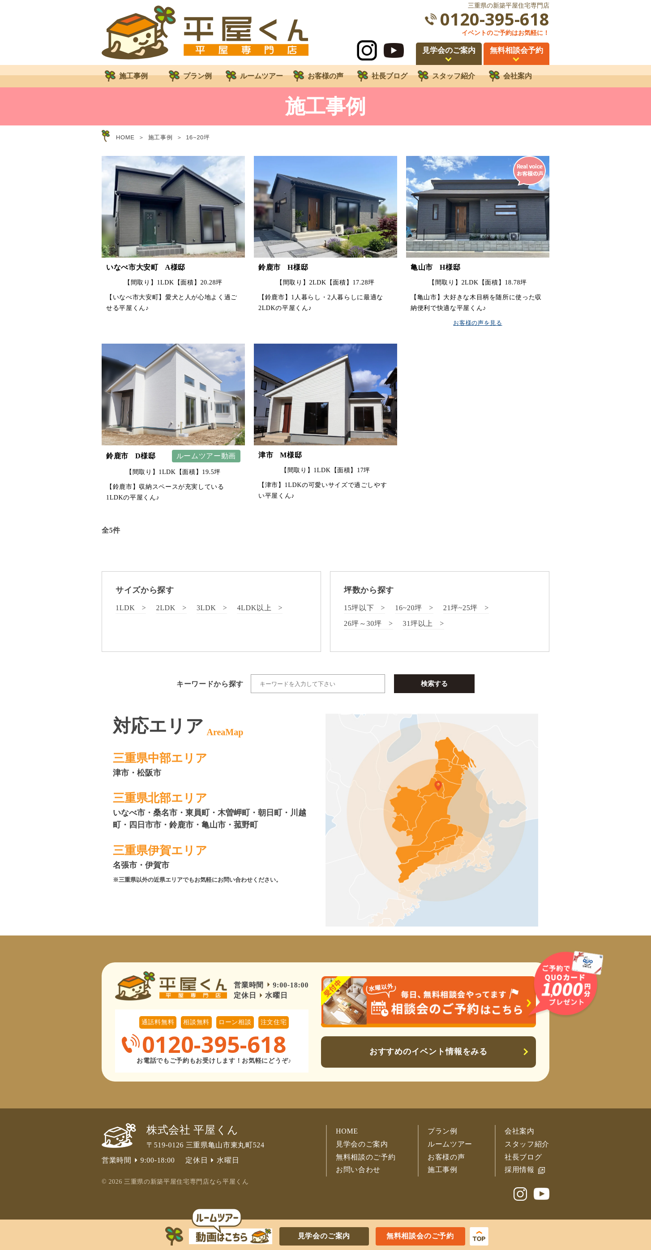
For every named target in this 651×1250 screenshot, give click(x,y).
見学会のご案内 (362, 1144)
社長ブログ (523, 1157)
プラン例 (443, 1131)
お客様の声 (446, 1157)
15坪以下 (359, 608)
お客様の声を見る (477, 322)
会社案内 (520, 1131)
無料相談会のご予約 (420, 1236)
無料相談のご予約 (365, 1157)
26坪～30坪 (363, 623)
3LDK (206, 608)
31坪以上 (418, 623)
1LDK (125, 608)
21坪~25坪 (460, 608)
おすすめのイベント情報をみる (428, 1051)
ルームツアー (450, 1144)
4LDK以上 (254, 608)
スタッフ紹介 (527, 1144)
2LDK (165, 608)
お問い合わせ (358, 1169)
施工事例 (443, 1169)
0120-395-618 (494, 19)
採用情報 (520, 1169)
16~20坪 (408, 608)
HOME (347, 1131)
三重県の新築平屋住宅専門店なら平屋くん (186, 1181)
